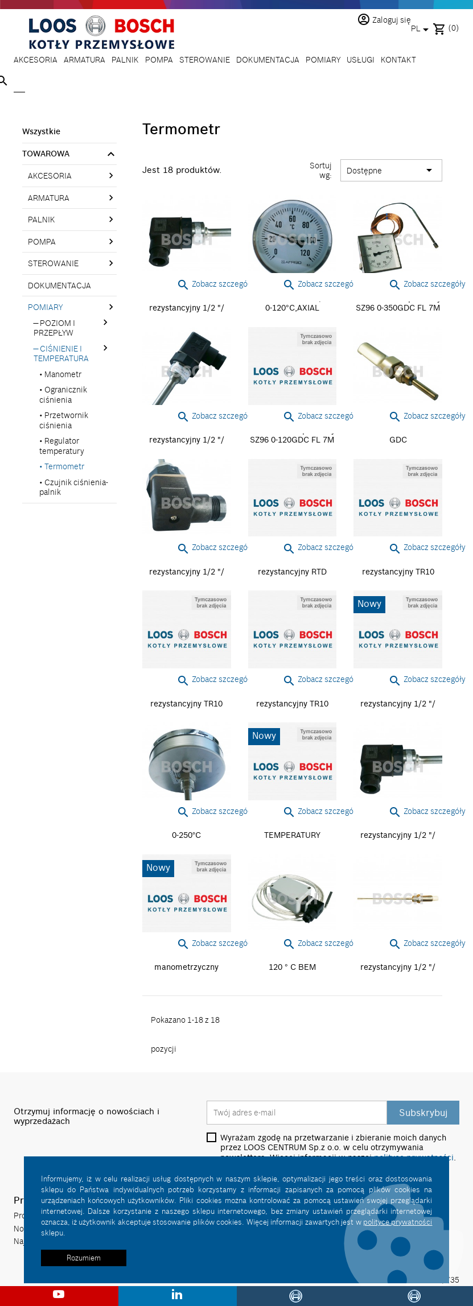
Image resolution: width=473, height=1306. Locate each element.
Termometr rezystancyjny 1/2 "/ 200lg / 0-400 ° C (186, 571)
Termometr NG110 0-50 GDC (398, 435)
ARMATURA (84, 59)
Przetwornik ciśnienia (63, 420)
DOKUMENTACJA (267, 59)
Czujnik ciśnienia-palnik (73, 487)
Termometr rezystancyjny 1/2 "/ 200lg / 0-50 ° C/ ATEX (397, 967)
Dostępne (391, 171)
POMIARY (323, 59)
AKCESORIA (35, 59)
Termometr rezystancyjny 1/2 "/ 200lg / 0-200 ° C (186, 440)
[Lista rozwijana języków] (422, 29)
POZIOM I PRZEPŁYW (54, 328)
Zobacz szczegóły (215, 283)
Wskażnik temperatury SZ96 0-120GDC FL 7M (292, 435)
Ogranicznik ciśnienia (63, 394)
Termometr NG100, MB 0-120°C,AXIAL (292, 303)
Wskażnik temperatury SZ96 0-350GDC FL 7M (398, 303)
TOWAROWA (45, 153)
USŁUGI (361, 59)
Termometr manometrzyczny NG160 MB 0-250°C (186, 967)
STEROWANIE (204, 59)
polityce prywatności (397, 1221)
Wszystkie (41, 131)
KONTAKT (398, 59)
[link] (114, 155)
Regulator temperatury (61, 446)
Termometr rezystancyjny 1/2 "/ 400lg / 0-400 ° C (397, 835)
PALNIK (125, 59)
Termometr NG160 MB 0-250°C (186, 830)
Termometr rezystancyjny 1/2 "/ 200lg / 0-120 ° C (397, 703)
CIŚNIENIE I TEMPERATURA (61, 353)
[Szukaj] (19, 82)
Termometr (64, 466)
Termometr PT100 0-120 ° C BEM (292, 962)
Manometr (62, 374)
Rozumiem (84, 1257)
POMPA (159, 59)
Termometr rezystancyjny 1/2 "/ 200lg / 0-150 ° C (186, 308)
